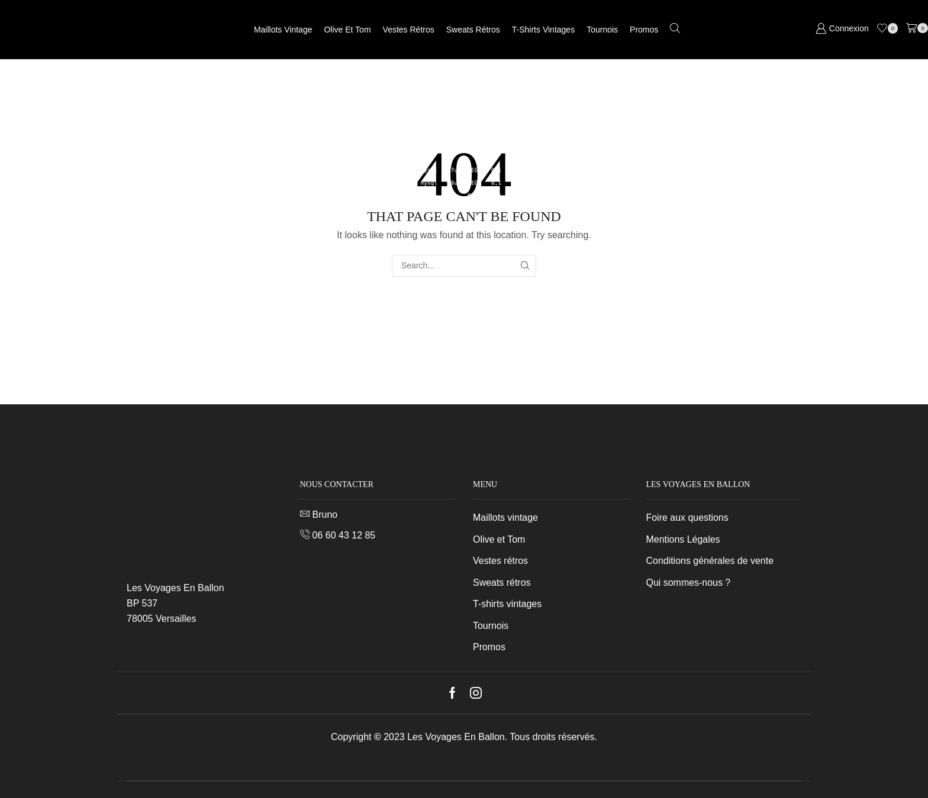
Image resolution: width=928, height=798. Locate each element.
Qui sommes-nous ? (688, 583)
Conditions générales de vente (710, 561)
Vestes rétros (408, 29)
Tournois (602, 29)
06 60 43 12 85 (344, 535)
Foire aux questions (687, 517)
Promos (644, 29)
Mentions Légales (683, 539)
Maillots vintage (283, 29)
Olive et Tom (347, 29)
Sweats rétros (473, 29)
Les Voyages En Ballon (456, 737)
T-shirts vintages (543, 29)
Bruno (325, 515)
